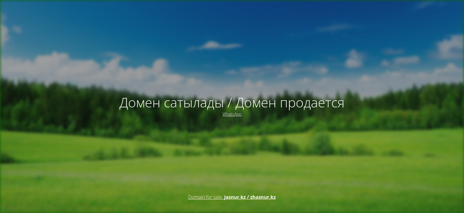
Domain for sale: (232, 197)
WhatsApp (232, 114)
